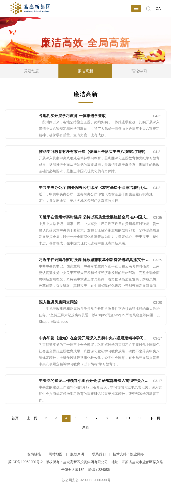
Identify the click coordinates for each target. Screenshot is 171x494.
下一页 (155, 418)
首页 (15, 418)
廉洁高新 (85, 71)
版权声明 (77, 454)
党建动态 (31, 71)
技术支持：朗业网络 (128, 454)
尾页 (85, 427)
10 (128, 418)
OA (158, 9)
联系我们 (99, 454)
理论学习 (139, 71)
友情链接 (34, 454)
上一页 (32, 418)
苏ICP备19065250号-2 (25, 462)
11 (140, 418)
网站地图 (56, 454)
